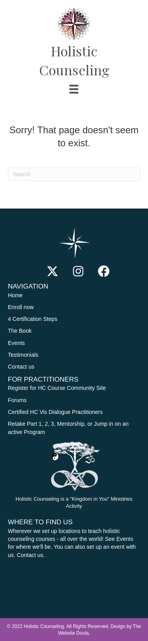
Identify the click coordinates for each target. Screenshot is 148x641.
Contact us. (31, 555)
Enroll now (21, 307)
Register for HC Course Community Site (57, 388)
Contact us (21, 366)
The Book (20, 331)
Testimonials (23, 355)
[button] (52, 271)
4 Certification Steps (33, 319)
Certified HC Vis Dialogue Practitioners (55, 412)
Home (15, 295)
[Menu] (74, 89)
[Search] (74, 174)
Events (16, 343)
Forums (17, 400)
